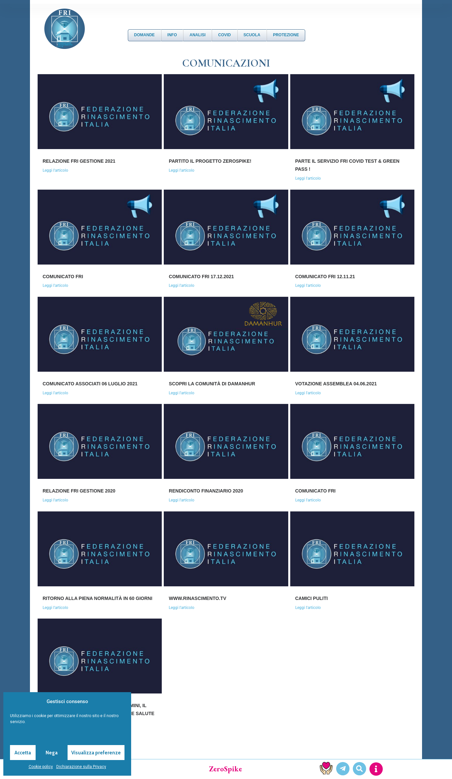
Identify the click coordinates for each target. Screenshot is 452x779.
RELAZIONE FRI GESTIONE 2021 (79, 161)
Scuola (252, 35)
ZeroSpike (225, 769)
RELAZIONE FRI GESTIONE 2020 (79, 490)
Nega (52, 753)
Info (172, 35)
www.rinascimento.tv (197, 598)
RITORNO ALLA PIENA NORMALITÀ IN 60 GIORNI (97, 598)
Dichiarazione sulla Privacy (81, 766)
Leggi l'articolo (55, 170)
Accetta (23, 753)
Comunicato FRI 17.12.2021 (201, 276)
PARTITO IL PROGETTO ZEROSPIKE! (210, 161)
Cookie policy (41, 766)
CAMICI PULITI (311, 598)
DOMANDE (144, 35)
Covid (224, 35)
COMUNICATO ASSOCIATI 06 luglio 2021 (90, 383)
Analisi (197, 35)
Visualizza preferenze (96, 753)
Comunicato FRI (63, 276)
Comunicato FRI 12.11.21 (325, 276)
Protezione (286, 35)
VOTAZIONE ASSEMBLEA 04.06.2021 (336, 383)
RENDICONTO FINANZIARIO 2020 (206, 490)
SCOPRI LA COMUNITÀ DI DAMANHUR (212, 383)
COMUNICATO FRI (315, 490)
